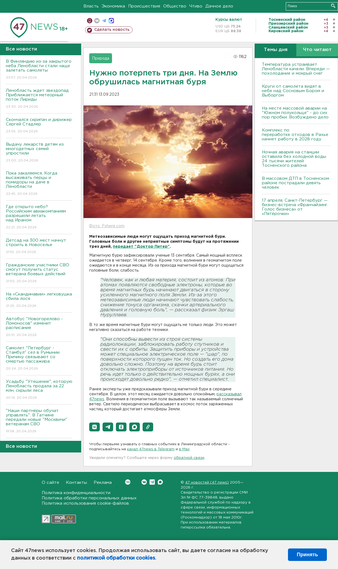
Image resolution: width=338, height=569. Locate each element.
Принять (307, 554)
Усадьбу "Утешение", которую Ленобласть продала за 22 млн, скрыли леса (39, 390)
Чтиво (195, 6)
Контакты (76, 482)
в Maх (184, 449)
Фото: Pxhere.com (107, 226)
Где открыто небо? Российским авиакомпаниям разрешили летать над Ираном (39, 217)
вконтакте (97, 20)
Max (160, 482)
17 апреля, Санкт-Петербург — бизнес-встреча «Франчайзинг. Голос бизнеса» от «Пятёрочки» (295, 207)
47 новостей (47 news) (207, 482)
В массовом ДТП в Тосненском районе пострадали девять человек (295, 183)
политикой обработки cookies (116, 558)
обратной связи (189, 457)
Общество (174, 6)
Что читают (317, 50)
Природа (100, 58)
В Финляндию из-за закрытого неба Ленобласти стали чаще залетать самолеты (39, 70)
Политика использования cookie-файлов (85, 503)
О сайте (50, 482)
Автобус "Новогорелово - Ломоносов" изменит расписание (39, 327)
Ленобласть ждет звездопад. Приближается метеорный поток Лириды (39, 99)
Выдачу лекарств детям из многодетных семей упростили (39, 153)
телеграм (104, 20)
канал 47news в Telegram (151, 449)
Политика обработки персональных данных (89, 498)
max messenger (111, 20)
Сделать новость (112, 29)
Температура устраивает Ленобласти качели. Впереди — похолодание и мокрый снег (296, 69)
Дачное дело (219, 6)
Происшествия (144, 6)
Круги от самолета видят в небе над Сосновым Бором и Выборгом (293, 91)
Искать (333, 6)
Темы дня (275, 50)
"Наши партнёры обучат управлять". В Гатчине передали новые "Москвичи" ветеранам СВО (39, 421)
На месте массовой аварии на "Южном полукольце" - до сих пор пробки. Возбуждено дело (295, 113)
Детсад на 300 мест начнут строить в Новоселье (39, 246)
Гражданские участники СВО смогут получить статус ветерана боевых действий (39, 273)
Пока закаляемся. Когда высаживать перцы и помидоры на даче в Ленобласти (39, 183)
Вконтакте (127, 482)
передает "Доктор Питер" (141, 246)
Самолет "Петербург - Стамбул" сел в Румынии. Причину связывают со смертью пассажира (39, 358)
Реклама (103, 482)
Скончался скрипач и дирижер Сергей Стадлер (39, 126)
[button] (94, 427)
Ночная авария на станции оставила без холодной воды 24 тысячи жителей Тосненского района (294, 158)
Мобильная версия (89, 20)
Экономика (113, 6)
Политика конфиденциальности (76, 493)
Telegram (152, 482)
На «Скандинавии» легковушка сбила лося (39, 300)
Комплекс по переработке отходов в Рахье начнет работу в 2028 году (295, 134)
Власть (91, 6)
